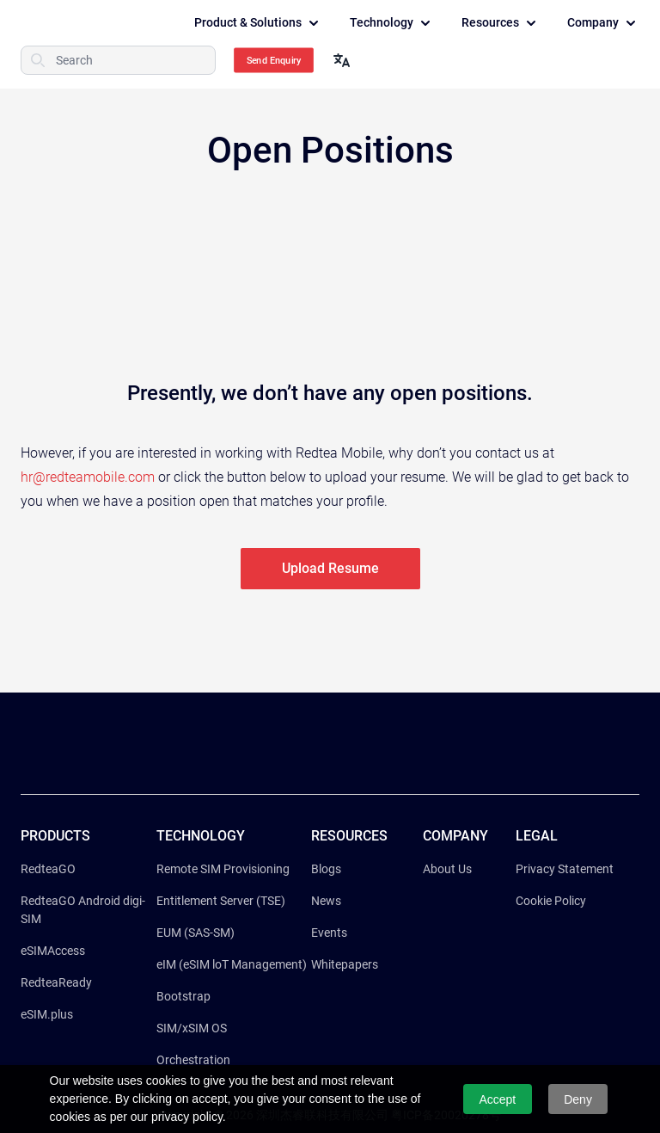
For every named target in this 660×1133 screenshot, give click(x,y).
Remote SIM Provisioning (223, 869)
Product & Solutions (258, 23)
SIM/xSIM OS (191, 1028)
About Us (447, 869)
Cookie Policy (551, 901)
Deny (578, 1099)
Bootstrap (183, 996)
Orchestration (193, 1060)
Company (603, 23)
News (326, 901)
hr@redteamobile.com (88, 477)
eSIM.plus (47, 1014)
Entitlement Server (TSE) (220, 901)
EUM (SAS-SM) (195, 932)
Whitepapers (344, 964)
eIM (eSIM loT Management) (231, 964)
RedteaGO (48, 869)
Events (329, 932)
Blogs (326, 869)
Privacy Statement (565, 869)
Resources (500, 23)
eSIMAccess (53, 951)
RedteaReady (56, 982)
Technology (392, 23)
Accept (497, 1099)
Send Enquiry (274, 60)
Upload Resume (330, 568)
